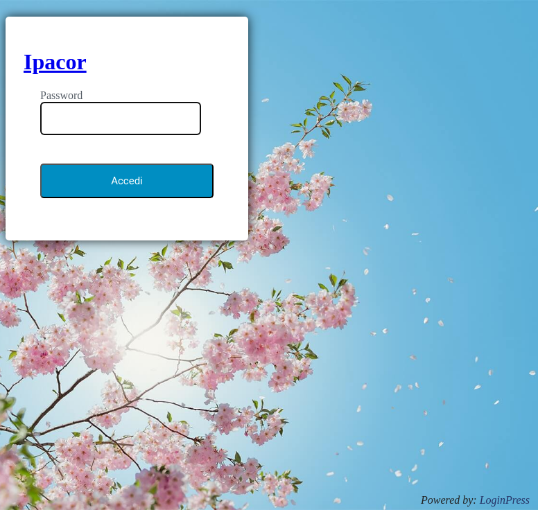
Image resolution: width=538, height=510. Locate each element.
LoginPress (505, 500)
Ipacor (55, 61)
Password (61, 95)
